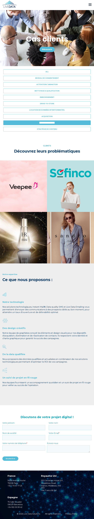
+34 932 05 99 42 (15, 507)
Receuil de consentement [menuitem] (47, 78)
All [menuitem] (47, 72)
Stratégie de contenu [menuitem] (47, 129)
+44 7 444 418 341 (49, 490)
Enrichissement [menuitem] (47, 97)
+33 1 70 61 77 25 (15, 486)
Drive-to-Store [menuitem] (47, 103)
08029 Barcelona (15, 505)
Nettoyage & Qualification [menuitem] (47, 91)
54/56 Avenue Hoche (16, 481)
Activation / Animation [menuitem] (47, 84)
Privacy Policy (71, 514)
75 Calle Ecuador (15, 502)
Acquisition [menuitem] (47, 116)
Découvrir (47, 49)
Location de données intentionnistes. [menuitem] (47, 110)
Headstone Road (48, 483)
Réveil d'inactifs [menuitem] (47, 123)
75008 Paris (13, 483)
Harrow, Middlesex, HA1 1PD (51, 487)
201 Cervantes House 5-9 (52, 481)
